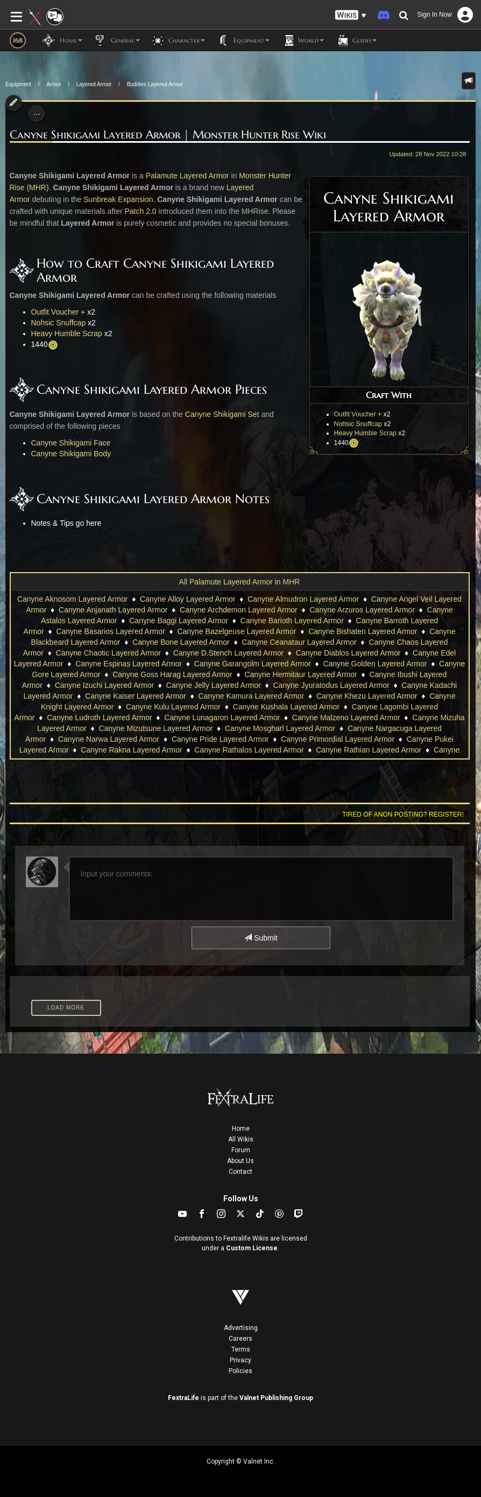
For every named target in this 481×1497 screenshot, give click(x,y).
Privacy (240, 1360)
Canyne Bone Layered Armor (181, 642)
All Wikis (240, 1139)
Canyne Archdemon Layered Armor (239, 609)
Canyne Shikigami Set (222, 414)
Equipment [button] (243, 40)
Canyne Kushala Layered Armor (286, 706)
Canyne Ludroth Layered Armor (99, 717)
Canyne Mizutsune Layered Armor (155, 728)
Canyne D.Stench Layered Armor (228, 653)
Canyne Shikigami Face (71, 442)
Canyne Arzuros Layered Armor (361, 609)
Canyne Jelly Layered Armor (213, 685)
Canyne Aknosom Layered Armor (72, 599)
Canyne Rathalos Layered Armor (248, 750)
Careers (240, 1338)
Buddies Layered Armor (155, 84)
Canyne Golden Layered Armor (375, 663)
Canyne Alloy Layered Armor (187, 599)
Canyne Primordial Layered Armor (337, 739)
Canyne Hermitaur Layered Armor (300, 674)
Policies (240, 1371)
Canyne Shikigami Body (71, 453)
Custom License (252, 1248)
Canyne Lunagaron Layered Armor (222, 717)
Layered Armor (94, 84)
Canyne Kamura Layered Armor (251, 696)
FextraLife (183, 1398)
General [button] (116, 40)
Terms (240, 1349)
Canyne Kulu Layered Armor (173, 706)
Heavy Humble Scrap (365, 433)
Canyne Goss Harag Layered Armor (172, 674)
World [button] (302, 40)
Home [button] (62, 40)
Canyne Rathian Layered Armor (368, 750)
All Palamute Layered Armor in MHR (239, 581)
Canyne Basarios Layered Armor (110, 631)
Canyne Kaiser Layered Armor (135, 696)
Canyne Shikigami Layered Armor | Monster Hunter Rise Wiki (168, 135)
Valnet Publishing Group (276, 1398)
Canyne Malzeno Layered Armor (346, 717)
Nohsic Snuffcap (358, 424)
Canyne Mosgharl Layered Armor (280, 728)
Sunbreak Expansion (118, 199)
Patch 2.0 (141, 211)
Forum (240, 1150)
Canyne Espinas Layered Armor (128, 663)
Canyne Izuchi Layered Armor (104, 685)
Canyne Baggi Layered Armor (178, 620)
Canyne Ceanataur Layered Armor (299, 642)
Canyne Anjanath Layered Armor (113, 609)
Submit (260, 938)
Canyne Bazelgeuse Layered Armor (236, 631)
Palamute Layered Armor (187, 175)
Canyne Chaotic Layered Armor (108, 653)
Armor (53, 84)
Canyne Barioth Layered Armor (292, 620)
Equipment (18, 84)
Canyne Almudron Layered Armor (303, 599)
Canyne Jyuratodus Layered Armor (331, 685)
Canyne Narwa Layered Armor (108, 739)
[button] (350, 15)
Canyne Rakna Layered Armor (131, 750)
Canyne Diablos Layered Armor (348, 653)
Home (241, 1128)
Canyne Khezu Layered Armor (367, 696)
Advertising (241, 1328)
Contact (240, 1171)
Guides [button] (356, 40)
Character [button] (178, 40)
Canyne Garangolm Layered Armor (252, 663)
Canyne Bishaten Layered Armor (362, 631)
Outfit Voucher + (358, 414)
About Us (240, 1161)
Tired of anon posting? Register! (403, 814)
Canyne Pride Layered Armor (220, 739)
